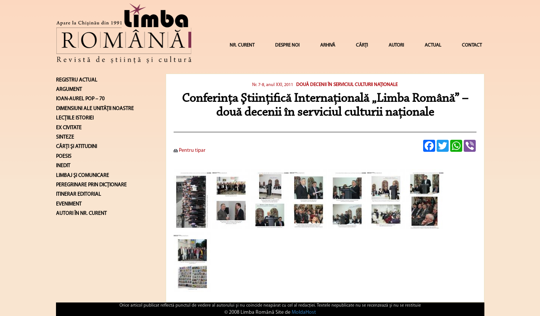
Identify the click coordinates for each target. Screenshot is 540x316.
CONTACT (472, 45)
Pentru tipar (190, 150)
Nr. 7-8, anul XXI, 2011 (273, 85)
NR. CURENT (242, 45)
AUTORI (396, 45)
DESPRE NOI (287, 45)
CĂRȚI (362, 45)
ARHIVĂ (327, 45)
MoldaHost (304, 312)
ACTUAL (433, 45)
